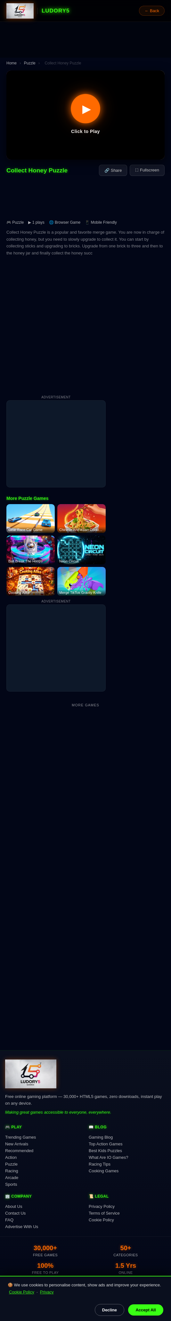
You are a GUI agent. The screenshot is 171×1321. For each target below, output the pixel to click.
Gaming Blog (101, 1137)
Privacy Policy (102, 1206)
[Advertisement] (85, 40)
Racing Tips (99, 1164)
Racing (11, 1170)
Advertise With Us (21, 1226)
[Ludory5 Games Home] (20, 11)
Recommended (19, 1150)
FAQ (9, 1219)
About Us (13, 1206)
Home (11, 63)
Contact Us (15, 1213)
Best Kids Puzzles (105, 1150)
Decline (109, 1310)
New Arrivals (16, 1144)
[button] (85, 115)
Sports (11, 1184)
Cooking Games (103, 1170)
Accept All (145, 1310)
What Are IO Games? (108, 1157)
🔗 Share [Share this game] (113, 170)
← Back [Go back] (151, 10)
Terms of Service (104, 1213)
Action (11, 1157)
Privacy (47, 1292)
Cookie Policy (21, 1292)
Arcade (11, 1177)
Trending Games (20, 1137)
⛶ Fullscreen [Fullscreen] (147, 170)
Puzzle (30, 63)
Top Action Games (106, 1144)
